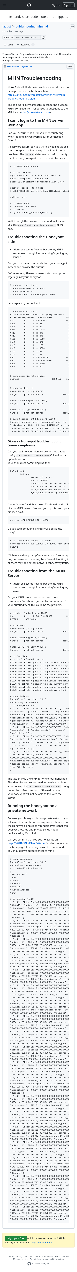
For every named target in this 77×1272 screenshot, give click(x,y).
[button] (43, 37)
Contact (65, 1256)
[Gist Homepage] (29, 5)
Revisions (26, 44)
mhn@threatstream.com (35, 112)
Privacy (19, 1256)
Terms (11, 1256)
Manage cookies (20, 1259)
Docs (57, 1256)
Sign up (68, 5)
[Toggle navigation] (4, 5)
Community (47, 1256)
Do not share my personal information (47, 1259)
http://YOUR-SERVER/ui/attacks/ (27, 843)
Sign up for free (16, 1238)
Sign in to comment (42, 1242)
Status (37, 1256)
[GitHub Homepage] (29, 1264)
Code (8, 44)
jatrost (7, 26)
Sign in (56, 5)
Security (28, 1256)
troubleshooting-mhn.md (30, 26)
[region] (38, 649)
